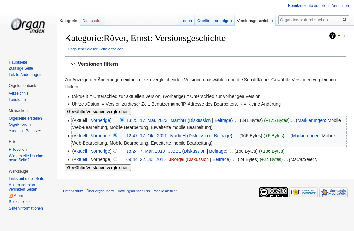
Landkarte (17, 100)
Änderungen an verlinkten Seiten (23, 187)
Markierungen (311, 120)
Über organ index (100, 191)
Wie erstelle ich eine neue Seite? (26, 158)
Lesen (186, 20)
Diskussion (200, 120)
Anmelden (340, 6)
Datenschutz (73, 191)
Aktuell (80, 135)
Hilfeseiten (18, 149)
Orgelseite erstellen (25, 118)
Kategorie (68, 20)
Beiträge (223, 120)
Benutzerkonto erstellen (308, 6)
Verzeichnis (18, 93)
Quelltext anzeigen (214, 20)
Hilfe (341, 35)
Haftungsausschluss (134, 191)
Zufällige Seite (21, 68)
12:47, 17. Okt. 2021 (146, 135)
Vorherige (100, 120)
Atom (18, 195)
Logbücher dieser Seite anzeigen (96, 49)
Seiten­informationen (26, 208)
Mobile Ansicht (165, 191)
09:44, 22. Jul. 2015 (146, 159)
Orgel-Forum (20, 124)
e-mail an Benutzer (25, 131)
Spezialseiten (20, 202)
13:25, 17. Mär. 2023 (146, 120)
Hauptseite (18, 62)
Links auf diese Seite (26, 178)
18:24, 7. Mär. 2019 (145, 151)
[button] (205, 64)
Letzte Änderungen (25, 75)
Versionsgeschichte (255, 20)
